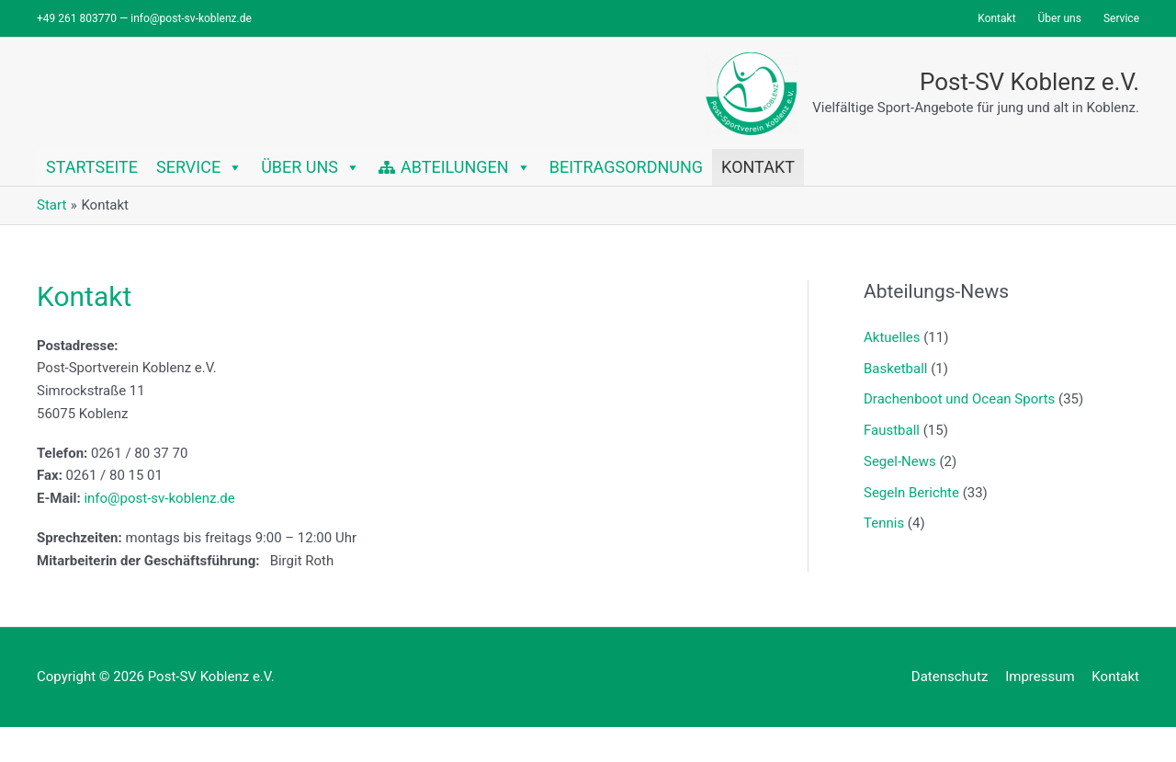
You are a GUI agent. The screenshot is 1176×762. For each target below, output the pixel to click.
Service (199, 167)
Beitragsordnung (626, 166)
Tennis (884, 523)
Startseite (92, 166)
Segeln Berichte (911, 492)
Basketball (895, 368)
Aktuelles (892, 337)
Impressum (1039, 676)
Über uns (310, 167)
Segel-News (900, 461)
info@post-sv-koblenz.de (159, 498)
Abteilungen (466, 167)
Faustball (892, 430)
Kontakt (758, 166)
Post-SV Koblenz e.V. (1029, 82)
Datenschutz (950, 676)
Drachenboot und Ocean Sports (959, 399)
